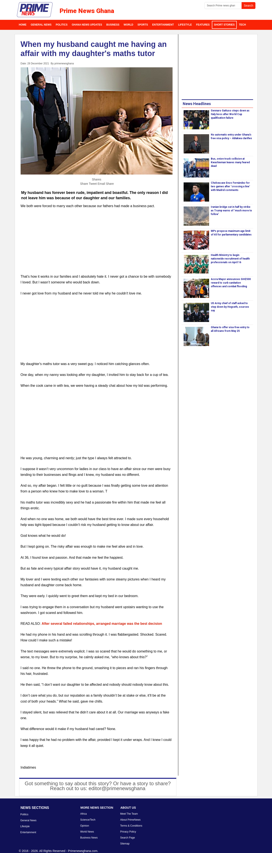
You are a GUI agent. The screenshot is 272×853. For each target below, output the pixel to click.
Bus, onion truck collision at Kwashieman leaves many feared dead (230, 162)
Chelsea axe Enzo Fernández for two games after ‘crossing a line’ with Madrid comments (230, 186)
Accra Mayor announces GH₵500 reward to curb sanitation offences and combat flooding (231, 283)
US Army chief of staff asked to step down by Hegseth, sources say (230, 307)
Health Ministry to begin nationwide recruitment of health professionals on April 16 (230, 259)
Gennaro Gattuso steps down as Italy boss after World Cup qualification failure (230, 114)
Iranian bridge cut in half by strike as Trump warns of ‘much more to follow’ (231, 210)
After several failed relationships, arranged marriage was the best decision (102, 623)
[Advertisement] (97, 244)
